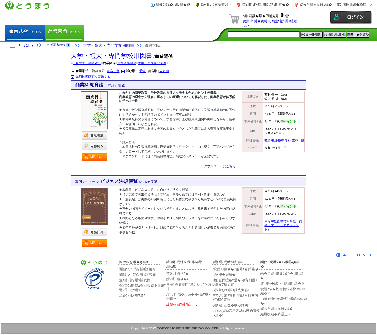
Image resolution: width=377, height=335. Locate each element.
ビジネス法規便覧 (116, 181)
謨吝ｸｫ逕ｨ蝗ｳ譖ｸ (132, 295)
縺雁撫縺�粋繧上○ (357, 5)
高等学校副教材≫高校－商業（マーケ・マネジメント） (283, 225)
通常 (142, 71)
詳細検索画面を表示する (93, 77)
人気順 (164, 71)
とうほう (26, 45)
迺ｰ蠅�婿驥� (224, 275)
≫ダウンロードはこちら (218, 166)
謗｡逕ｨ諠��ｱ (177, 279)
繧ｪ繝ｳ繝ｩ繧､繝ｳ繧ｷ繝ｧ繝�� (265, 5)
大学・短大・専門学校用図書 (108, 45)
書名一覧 (113, 71)
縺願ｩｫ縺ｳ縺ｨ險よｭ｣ (182, 304)
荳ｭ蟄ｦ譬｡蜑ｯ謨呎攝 (134, 280)
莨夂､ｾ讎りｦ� (177, 273)
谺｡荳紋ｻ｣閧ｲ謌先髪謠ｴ (231, 290)
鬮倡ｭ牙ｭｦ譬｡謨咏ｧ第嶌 (137, 269)
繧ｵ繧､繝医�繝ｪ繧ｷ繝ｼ (231, 305)
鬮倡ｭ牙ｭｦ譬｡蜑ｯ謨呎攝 (137, 275)
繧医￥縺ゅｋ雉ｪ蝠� (316, 5)
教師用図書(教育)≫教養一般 (284, 140)
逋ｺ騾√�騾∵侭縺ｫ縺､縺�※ (282, 283)
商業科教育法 (102, 85)
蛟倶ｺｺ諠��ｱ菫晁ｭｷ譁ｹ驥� (235, 269)
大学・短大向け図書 (152, 63)
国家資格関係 (126, 63)
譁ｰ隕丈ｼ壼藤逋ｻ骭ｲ (216, 5)
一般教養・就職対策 (87, 63)
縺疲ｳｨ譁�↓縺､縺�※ (173, 5)
